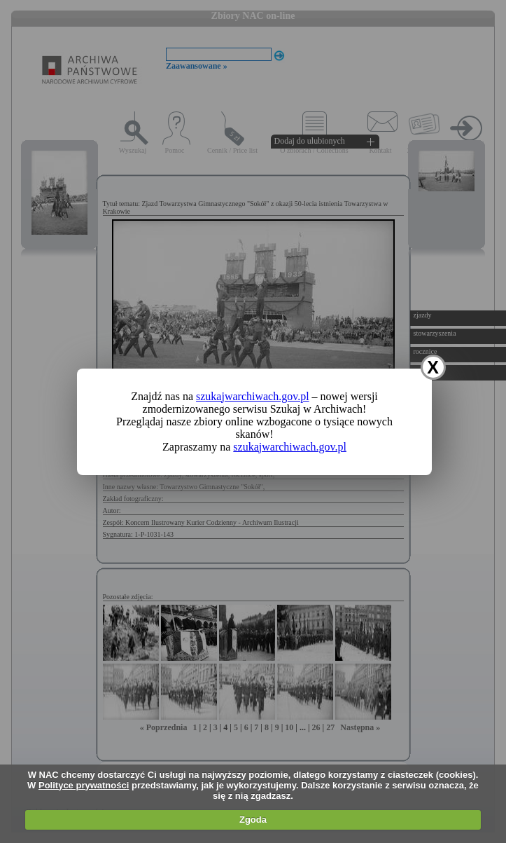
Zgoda (253, 819)
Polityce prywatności (83, 785)
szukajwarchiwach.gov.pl (252, 396)
